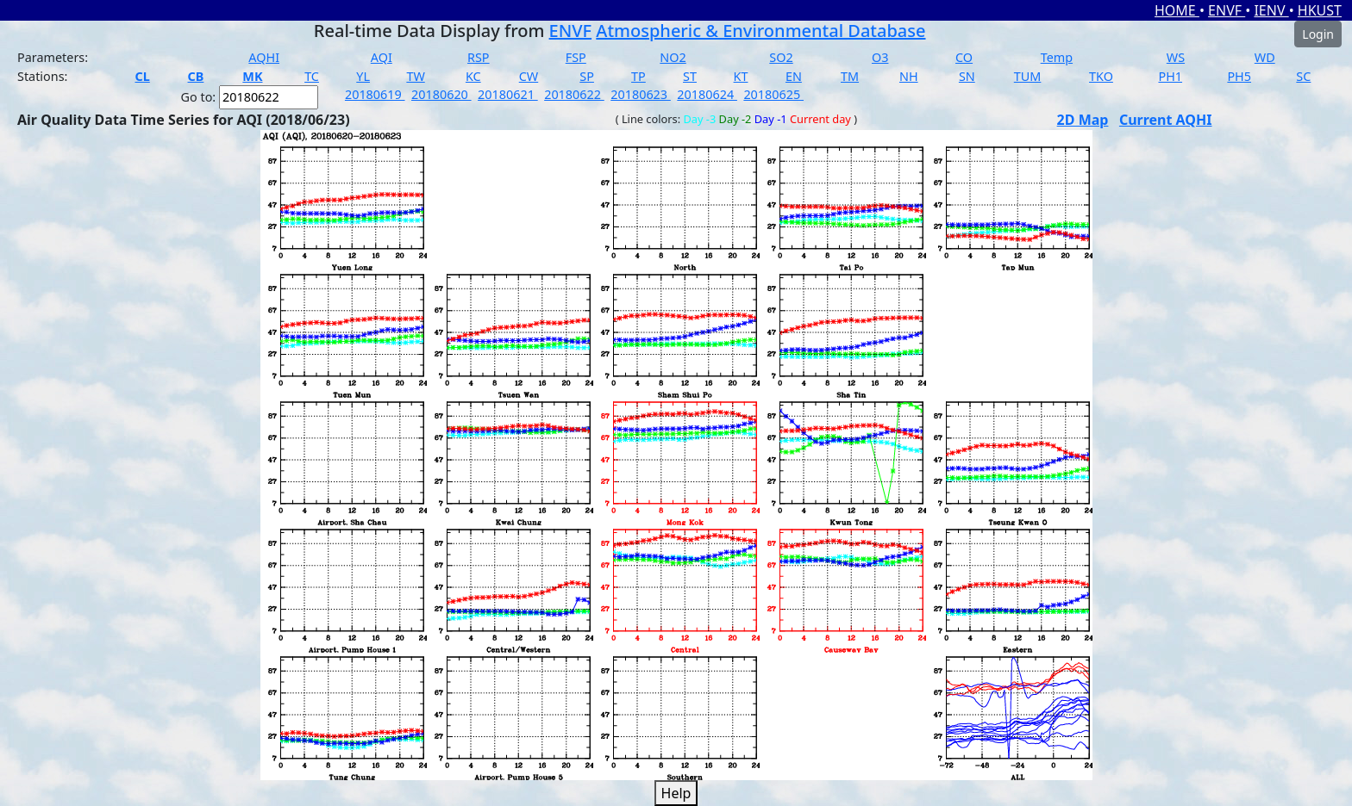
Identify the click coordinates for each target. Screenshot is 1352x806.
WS (1176, 57)
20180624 (707, 94)
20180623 (640, 94)
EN (794, 76)
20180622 (574, 94)
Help (676, 793)
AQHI (263, 57)
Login (1318, 34)
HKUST (1320, 10)
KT (741, 76)
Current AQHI (1165, 119)
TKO (1101, 76)
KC (473, 76)
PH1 (1170, 76)
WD (1265, 57)
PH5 (1239, 76)
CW (528, 76)
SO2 (780, 57)
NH (908, 76)
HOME (1177, 10)
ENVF (1226, 10)
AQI (381, 57)
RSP (478, 57)
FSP (576, 57)
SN (967, 76)
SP (586, 76)
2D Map (1083, 119)
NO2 (672, 57)
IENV (1271, 10)
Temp (1057, 57)
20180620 (441, 94)
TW (415, 76)
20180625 (773, 94)
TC (311, 76)
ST (690, 76)
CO (964, 57)
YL (363, 76)
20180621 (508, 94)
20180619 (375, 94)
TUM (1028, 76)
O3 (880, 57)
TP (638, 76)
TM (850, 76)
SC (1303, 76)
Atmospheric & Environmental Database (760, 30)
